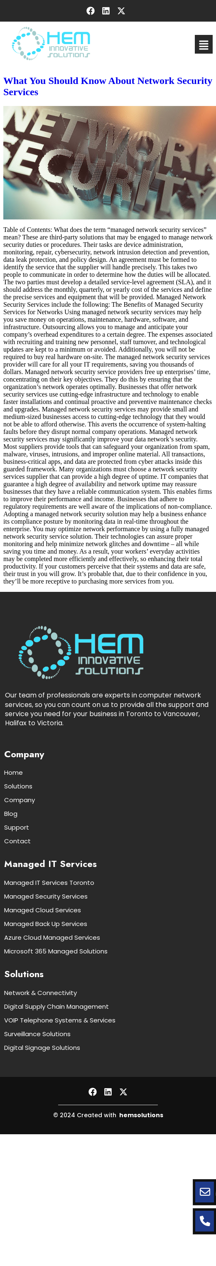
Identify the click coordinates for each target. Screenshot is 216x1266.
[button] (204, 44)
